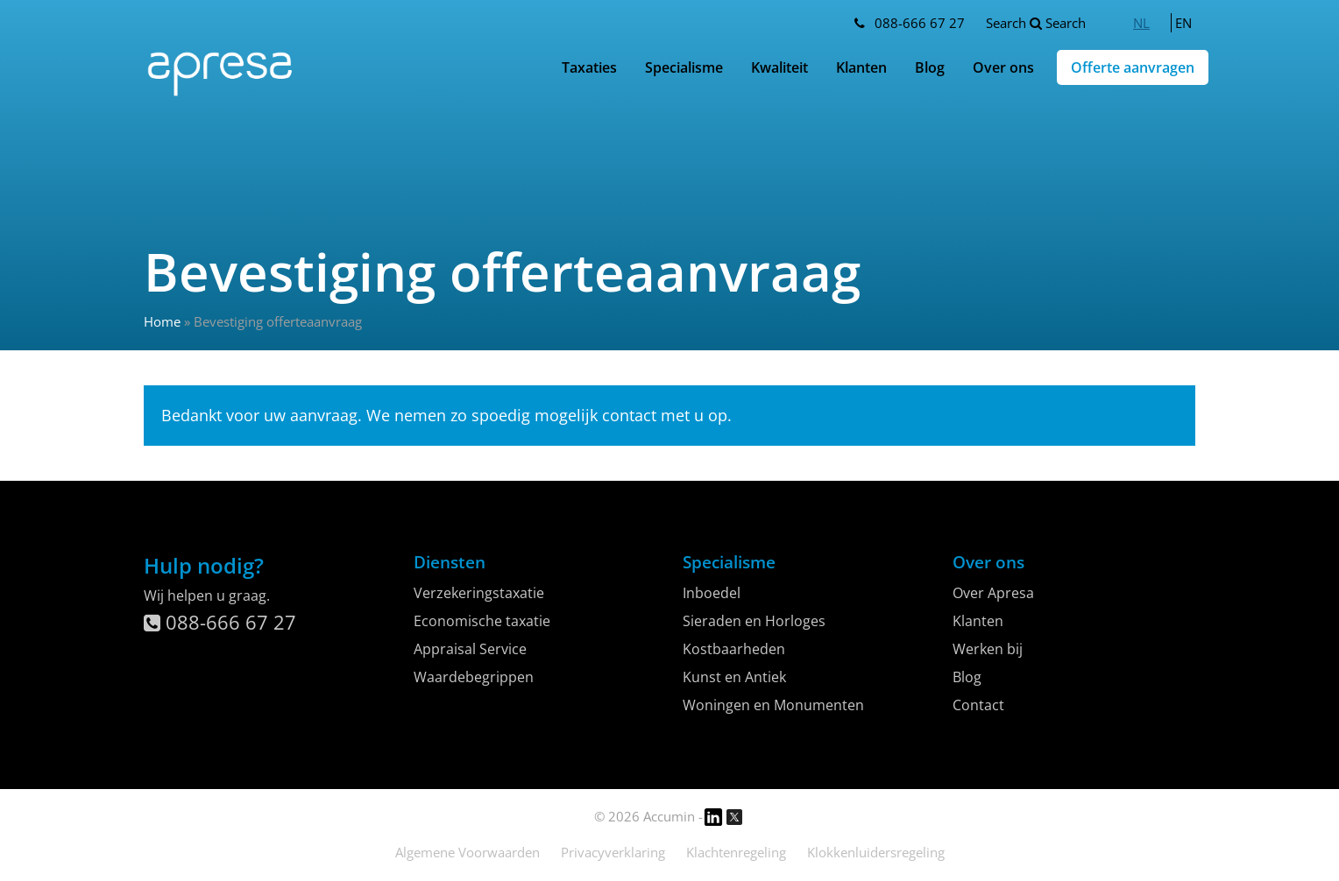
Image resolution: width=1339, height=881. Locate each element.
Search (1036, 23)
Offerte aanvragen (1132, 67)
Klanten (861, 67)
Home (162, 321)
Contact (978, 705)
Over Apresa (993, 593)
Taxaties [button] (589, 67)
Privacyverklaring (613, 852)
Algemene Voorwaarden (467, 852)
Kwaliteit (779, 67)
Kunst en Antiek (734, 677)
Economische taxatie (482, 621)
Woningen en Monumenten (773, 705)
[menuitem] (1141, 22)
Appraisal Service (470, 649)
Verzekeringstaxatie (479, 593)
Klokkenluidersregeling (876, 852)
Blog (930, 67)
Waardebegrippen (474, 677)
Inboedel (711, 593)
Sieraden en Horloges (754, 621)
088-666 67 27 (920, 23)
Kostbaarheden (734, 649)
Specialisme (684, 67)
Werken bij (988, 649)
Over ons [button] (1003, 67)
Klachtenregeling (736, 852)
